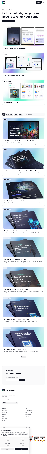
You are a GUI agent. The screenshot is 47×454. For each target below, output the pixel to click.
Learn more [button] (15, 451)
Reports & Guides (28, 410)
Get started (39, 2)
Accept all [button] (21, 449)
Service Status (28, 427)
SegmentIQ (4, 412)
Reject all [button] (7, 449)
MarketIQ (4, 416)
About (3, 427)
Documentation (28, 414)
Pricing (3, 420)
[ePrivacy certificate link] (31, 439)
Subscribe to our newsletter (8, 21)
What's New (4, 418)
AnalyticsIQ (4, 410)
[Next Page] (23, 357)
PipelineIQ (4, 414)
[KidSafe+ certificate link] (42, 439)
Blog (26, 418)
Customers (27, 416)
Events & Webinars (28, 412)
